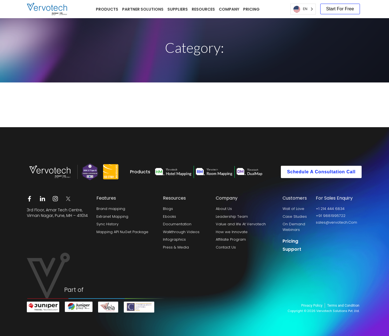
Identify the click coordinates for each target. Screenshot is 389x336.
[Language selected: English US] (303, 9)
